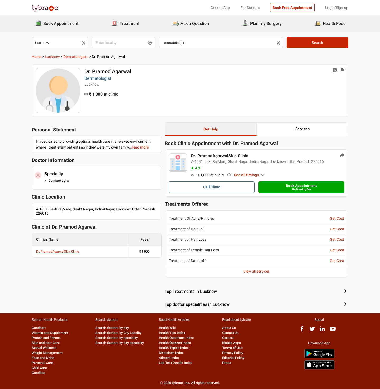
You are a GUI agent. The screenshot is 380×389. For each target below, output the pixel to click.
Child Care (39, 368)
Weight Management (47, 353)
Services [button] (302, 129)
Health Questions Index (176, 338)
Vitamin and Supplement (50, 333)
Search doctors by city (112, 328)
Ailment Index (169, 358)
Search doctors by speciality (116, 338)
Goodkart (39, 328)
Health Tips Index (172, 333)
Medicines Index (171, 353)
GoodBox (38, 373)
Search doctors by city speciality (119, 343)
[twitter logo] (312, 331)
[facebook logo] (302, 331)
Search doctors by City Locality (118, 333)
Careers (228, 338)
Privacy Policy (232, 353)
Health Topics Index (174, 348)
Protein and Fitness (46, 338)
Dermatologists (75, 57)
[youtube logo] (333, 331)
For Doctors (250, 8)
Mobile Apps (231, 343)
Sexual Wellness (44, 348)
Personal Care (42, 363)
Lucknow (52, 57)
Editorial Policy (233, 358)
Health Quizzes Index (175, 343)
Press (226, 363)
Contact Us (230, 333)
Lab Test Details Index (175, 363)
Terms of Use (232, 348)
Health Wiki (167, 328)
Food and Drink (43, 358)
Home (36, 57)
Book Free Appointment (292, 8)
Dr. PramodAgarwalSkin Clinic (57, 251)
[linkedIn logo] (322, 331)
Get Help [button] (210, 129)
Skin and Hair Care (46, 343)
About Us (229, 328)
